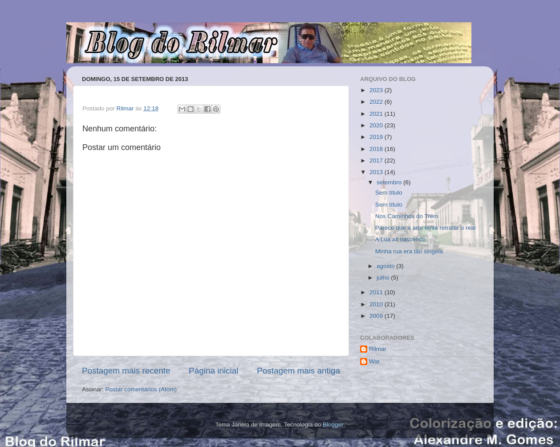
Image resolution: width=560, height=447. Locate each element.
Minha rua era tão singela (409, 251)
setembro (390, 182)
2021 (377, 113)
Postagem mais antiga (298, 370)
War (374, 361)
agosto (386, 266)
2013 (377, 172)
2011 (377, 292)
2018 (377, 149)
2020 (377, 125)
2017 (377, 160)
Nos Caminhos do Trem (406, 216)
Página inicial (213, 370)
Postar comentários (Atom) (141, 389)
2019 (377, 137)
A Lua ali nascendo (400, 239)
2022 (377, 101)
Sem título (388, 192)
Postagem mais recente (126, 370)
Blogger (333, 424)
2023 (377, 90)
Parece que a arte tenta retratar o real (425, 227)
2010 (377, 304)
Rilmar (377, 348)
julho (384, 277)
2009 (377, 316)
